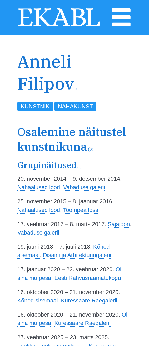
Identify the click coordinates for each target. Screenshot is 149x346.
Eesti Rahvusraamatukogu (87, 278)
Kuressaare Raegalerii (89, 300)
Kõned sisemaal (37, 300)
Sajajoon (119, 224)
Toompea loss (80, 210)
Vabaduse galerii (84, 187)
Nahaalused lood (38, 187)
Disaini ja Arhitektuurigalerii (77, 255)
